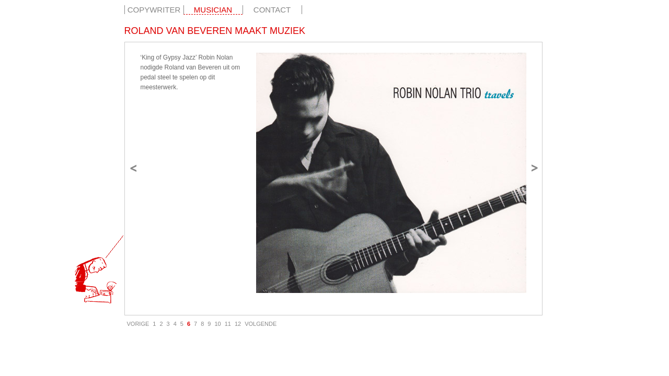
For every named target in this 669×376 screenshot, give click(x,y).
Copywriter (154, 9)
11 (228, 324)
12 (238, 324)
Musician (213, 9)
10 (217, 324)
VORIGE (138, 324)
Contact (272, 9)
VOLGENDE (260, 324)
